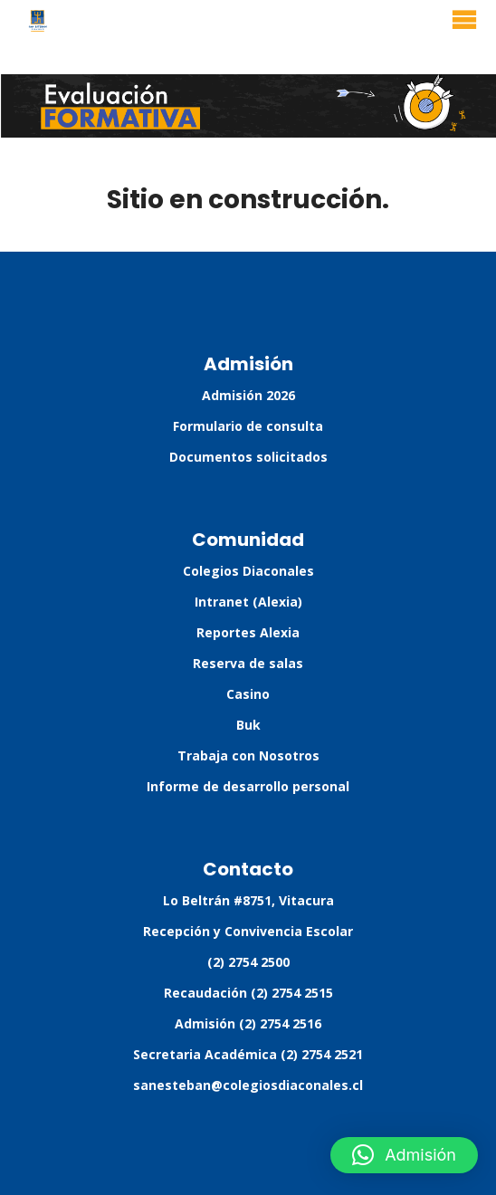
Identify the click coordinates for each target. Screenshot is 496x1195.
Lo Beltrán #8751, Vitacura (248, 900)
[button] (404, 1155)
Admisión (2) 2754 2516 (248, 1023)
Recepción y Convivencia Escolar (248, 931)
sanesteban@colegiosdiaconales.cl (248, 1085)
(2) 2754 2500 (248, 961)
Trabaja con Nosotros (248, 755)
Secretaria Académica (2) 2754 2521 (248, 1054)
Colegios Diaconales (248, 570)
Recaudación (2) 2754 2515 (248, 992)
